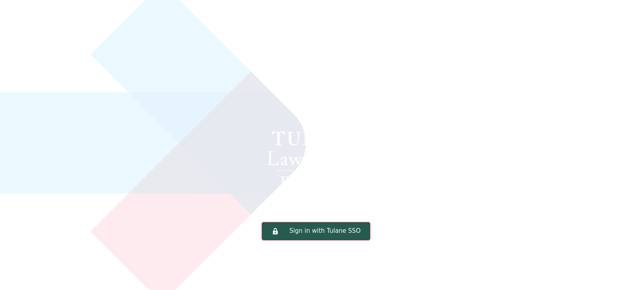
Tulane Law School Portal (316, 122)
